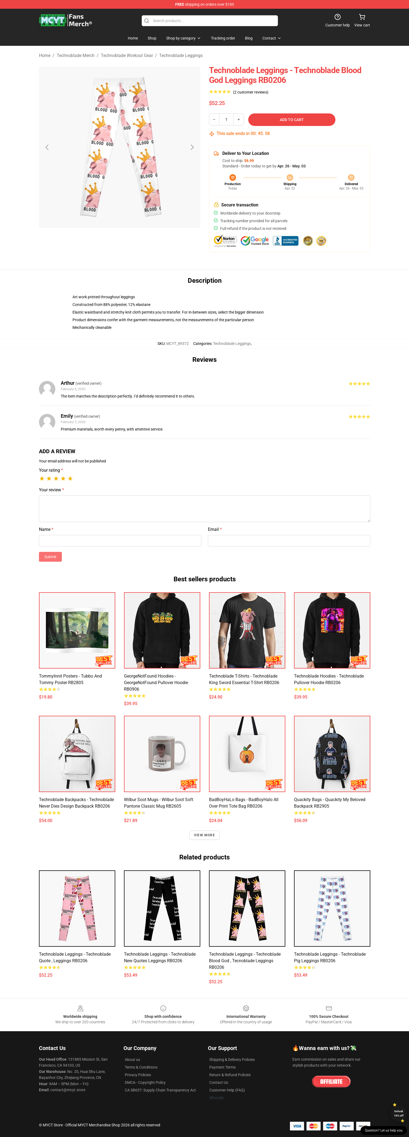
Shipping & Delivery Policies (232, 1059)
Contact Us (218, 1082)
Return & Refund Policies (230, 1075)
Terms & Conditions (141, 1067)
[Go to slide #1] (105, 241)
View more (204, 835)
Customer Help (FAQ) (227, 1090)
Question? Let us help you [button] (383, 1130)
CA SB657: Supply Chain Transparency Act (160, 1090)
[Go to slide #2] (134, 241)
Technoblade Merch (76, 55)
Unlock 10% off (399, 1113)
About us (132, 1059)
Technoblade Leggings (181, 55)
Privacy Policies (138, 1075)
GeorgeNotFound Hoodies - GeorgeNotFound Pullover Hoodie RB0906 (156, 682)
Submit (50, 557)
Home (44, 55)
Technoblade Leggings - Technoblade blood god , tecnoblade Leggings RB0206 (245, 961)
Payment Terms (222, 1067)
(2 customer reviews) (250, 92)
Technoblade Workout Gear (127, 55)
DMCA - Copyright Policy (145, 1082)
